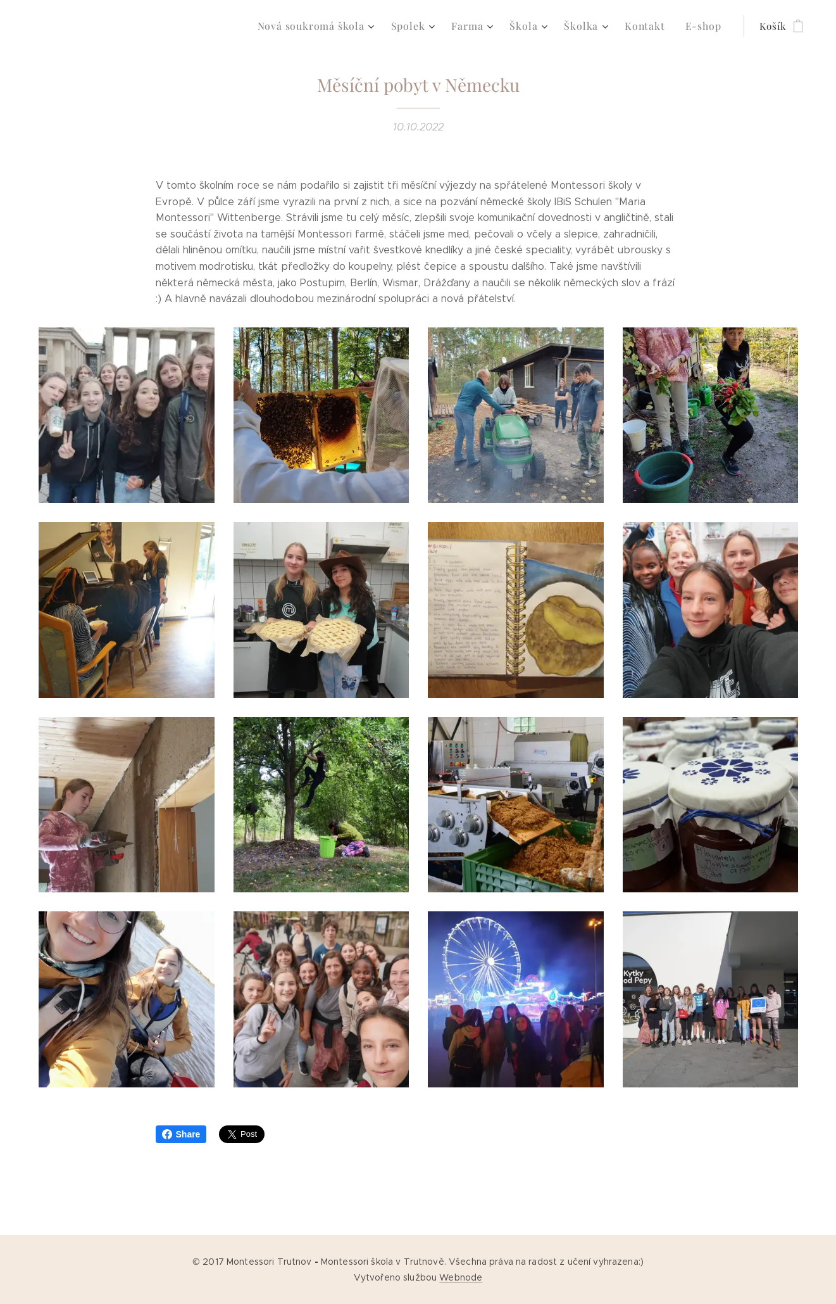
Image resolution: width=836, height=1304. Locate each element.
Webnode (460, 1277)
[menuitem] (333, 26)
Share (181, 1134)
